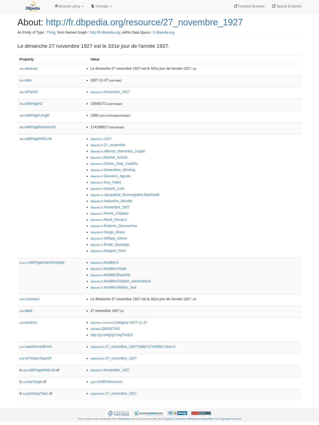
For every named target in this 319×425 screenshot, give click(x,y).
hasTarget (32, 382)
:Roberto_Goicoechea (113, 226)
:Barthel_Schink (108, 157)
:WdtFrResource (106, 382)
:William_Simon (108, 238)
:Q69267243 (105, 329)
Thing (51, 32)
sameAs (28, 322)
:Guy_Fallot (105, 182)
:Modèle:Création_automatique (120, 281)
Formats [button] (101, 6)
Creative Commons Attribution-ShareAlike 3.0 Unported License (201, 418)
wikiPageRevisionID (37, 127)
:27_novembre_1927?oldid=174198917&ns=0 (132, 347)
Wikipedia (124, 418)
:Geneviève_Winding (112, 170)
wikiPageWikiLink (35, 139)
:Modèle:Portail (108, 269)
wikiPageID (30, 104)
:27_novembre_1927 (113, 358)
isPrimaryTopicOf (35, 358)
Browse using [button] (69, 6)
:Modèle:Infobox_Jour (113, 287)
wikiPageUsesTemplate (42, 262)
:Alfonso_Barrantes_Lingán (117, 151)
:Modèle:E (104, 262)
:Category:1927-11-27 (118, 322)
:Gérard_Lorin (107, 188)
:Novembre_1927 (110, 92)
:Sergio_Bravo (107, 232)
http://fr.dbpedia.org (105, 32)
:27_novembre (107, 145)
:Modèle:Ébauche (110, 275)
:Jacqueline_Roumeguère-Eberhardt (124, 195)
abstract (28, 68)
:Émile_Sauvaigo (109, 244)
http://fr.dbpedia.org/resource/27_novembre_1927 (144, 22)
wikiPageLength (34, 115)
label (25, 311)
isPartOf (28, 92)
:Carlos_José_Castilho (114, 164)
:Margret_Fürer (108, 251)
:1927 (101, 139)
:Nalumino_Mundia (111, 201)
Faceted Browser (249, 6)
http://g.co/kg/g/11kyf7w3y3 (111, 335)
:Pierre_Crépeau (109, 213)
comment (29, 299)
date (25, 80)
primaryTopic (35, 393)
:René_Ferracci (108, 220)
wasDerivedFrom (35, 347)
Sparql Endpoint (287, 6)
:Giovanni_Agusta (110, 176)
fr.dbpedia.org (163, 32)
